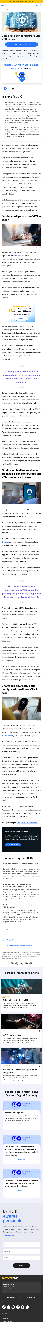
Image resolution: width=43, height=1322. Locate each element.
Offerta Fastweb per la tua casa (21, 1)
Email (30, 963)
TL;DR (17, 96)
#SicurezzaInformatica (25, 945)
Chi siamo (5, 1318)
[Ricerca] (37, 5)
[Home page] (13, 5)
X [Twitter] (16, 963)
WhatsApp (26, 963)
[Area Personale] (40, 6)
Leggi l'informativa (8, 1235)
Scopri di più (13, 845)
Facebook (21, 963)
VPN (10, 941)
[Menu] (2, 5)
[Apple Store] (11, 1297)
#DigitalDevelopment (13, 945)
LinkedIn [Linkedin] (12, 963)
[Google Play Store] (31, 1297)
